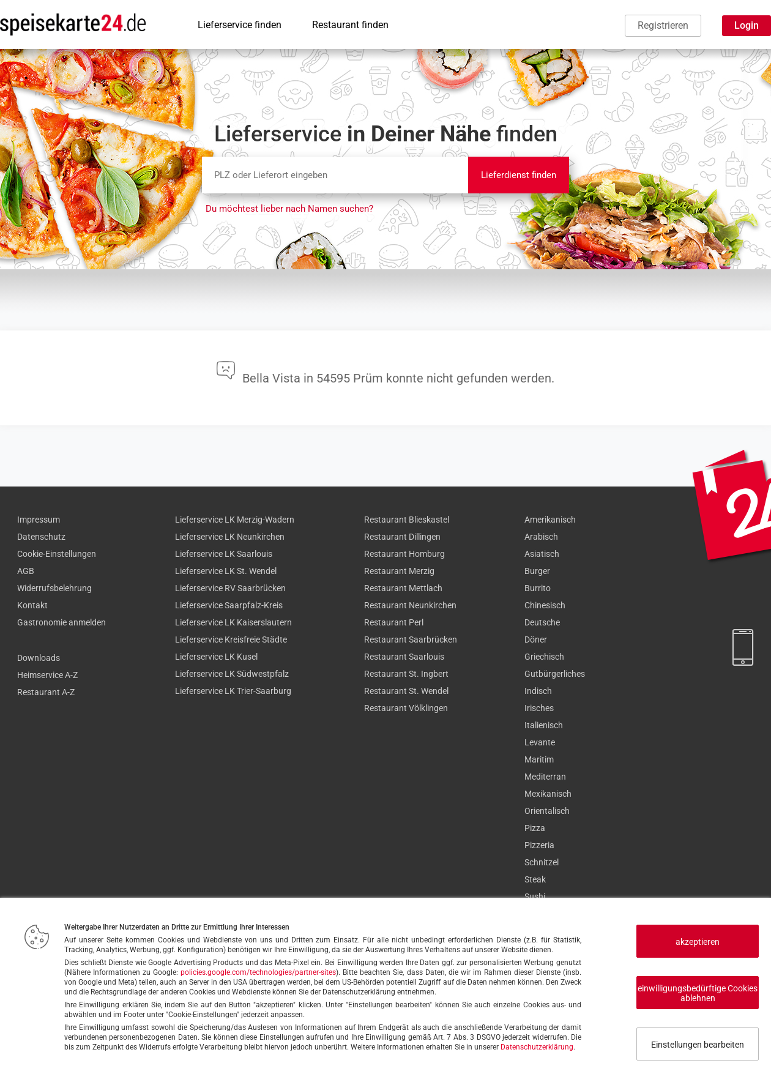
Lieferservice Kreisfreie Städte (231, 639)
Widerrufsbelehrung (54, 588)
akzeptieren (698, 942)
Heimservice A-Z (47, 675)
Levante (539, 742)
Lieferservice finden (239, 25)
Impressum (38, 519)
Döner (535, 639)
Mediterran (545, 776)
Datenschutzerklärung (537, 1047)
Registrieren (663, 25)
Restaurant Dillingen (402, 537)
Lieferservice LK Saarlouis (223, 554)
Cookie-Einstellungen (56, 554)
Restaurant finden (350, 25)
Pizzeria (539, 845)
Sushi (534, 896)
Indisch (538, 691)
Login (746, 25)
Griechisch (544, 657)
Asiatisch (541, 554)
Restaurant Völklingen (406, 708)
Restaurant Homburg (404, 554)
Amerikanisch (550, 519)
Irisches (539, 708)
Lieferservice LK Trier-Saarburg (233, 691)
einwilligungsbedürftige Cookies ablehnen (698, 993)
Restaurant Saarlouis (404, 657)
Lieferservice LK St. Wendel (226, 571)
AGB (25, 571)
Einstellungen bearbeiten (697, 1045)
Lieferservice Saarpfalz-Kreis (229, 605)
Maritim (539, 759)
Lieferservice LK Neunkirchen (230, 537)
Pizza (534, 828)
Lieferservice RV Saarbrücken (230, 588)
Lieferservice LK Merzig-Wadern (234, 519)
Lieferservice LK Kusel (216, 657)
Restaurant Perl (393, 622)
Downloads (38, 658)
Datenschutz (41, 537)
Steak (535, 879)
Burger (537, 571)
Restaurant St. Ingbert (406, 674)
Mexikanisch (548, 794)
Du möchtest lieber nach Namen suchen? (289, 208)
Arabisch (541, 537)
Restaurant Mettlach (403, 588)
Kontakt (32, 605)
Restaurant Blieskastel (406, 519)
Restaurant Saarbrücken (410, 639)
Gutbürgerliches (554, 674)
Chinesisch (544, 605)
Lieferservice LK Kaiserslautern (233, 622)
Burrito (537, 588)
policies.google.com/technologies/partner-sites (258, 972)
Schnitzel (541, 862)
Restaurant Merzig (399, 571)
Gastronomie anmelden (61, 622)
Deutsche (542, 622)
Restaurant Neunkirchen (410, 605)
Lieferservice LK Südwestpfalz (232, 674)
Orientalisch (547, 811)
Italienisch (543, 725)
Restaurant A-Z (46, 692)
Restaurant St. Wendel (406, 691)
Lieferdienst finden (518, 175)
